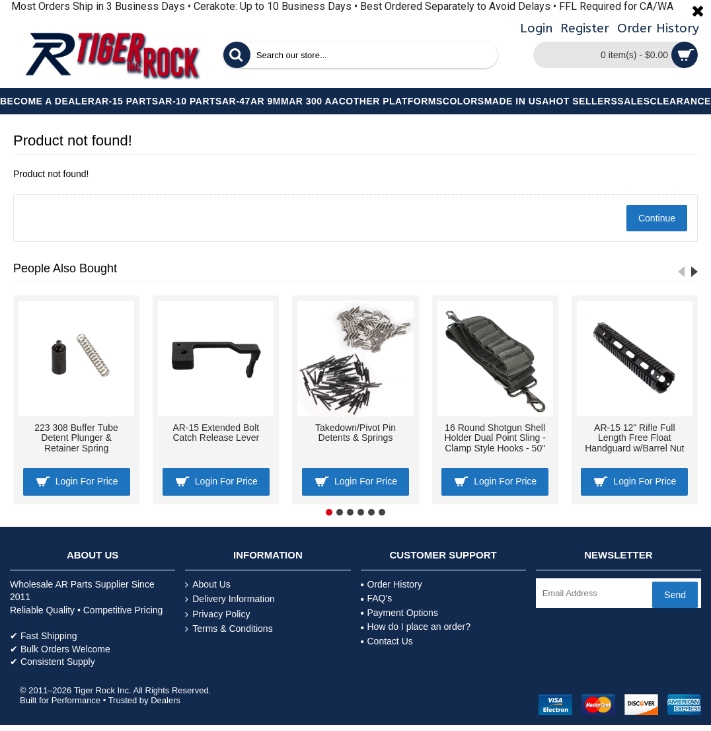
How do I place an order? (415, 626)
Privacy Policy (217, 614)
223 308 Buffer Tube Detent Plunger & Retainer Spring (76, 437)
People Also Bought (65, 268)
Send (675, 595)
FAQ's (377, 598)
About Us (208, 584)
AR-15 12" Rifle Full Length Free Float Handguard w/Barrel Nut (634, 437)
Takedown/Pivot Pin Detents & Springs (355, 432)
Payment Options (399, 612)
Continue (656, 218)
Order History (391, 584)
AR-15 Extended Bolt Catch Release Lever (215, 432)
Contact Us (387, 641)
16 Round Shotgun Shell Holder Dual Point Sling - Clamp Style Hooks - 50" (495, 437)
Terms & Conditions (228, 629)
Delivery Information (230, 599)
